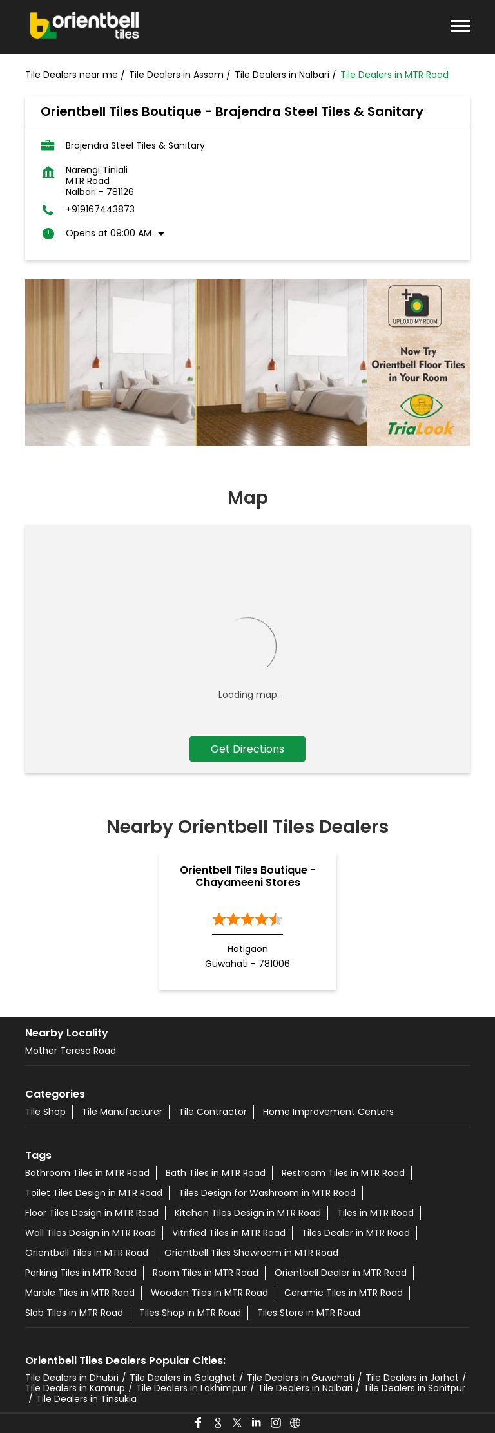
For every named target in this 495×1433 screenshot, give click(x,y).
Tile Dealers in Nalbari (305, 1387)
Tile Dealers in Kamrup (75, 1387)
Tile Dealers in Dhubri (72, 1377)
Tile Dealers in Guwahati (300, 1377)
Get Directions (247, 749)
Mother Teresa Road (70, 1050)
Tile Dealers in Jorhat (412, 1377)
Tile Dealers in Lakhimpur (191, 1387)
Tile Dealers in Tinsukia (86, 1398)
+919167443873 (100, 209)
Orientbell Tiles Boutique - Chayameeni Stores (248, 876)
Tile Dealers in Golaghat (183, 1377)
